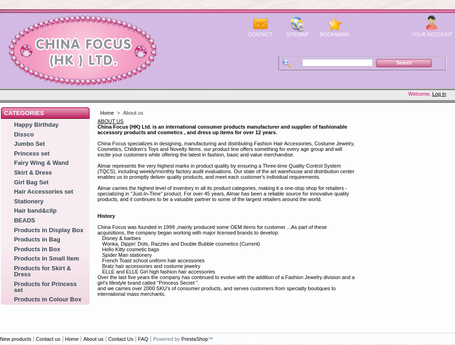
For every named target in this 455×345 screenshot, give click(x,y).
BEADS (24, 220)
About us (93, 339)
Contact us (48, 339)
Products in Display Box (49, 230)
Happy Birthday (36, 124)
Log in (439, 94)
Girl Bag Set (31, 182)
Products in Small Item (46, 258)
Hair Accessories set (43, 191)
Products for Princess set (45, 286)
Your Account (432, 34)
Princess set (32, 153)
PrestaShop (195, 339)
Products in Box (37, 249)
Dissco (24, 134)
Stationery (29, 201)
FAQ (143, 339)
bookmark (335, 34)
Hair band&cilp (35, 210)
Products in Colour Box (47, 299)
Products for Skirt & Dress (42, 271)
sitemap (297, 34)
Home (107, 113)
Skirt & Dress (33, 172)
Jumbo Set (29, 143)
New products (15, 339)
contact (260, 34)
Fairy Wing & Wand (41, 162)
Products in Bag (37, 239)
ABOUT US (111, 121)
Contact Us (120, 339)
